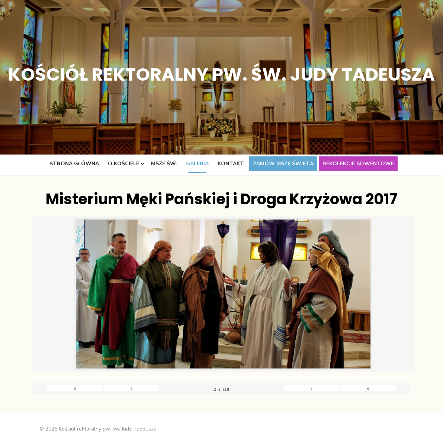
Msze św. (164, 163)
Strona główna (74, 163)
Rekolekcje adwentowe (358, 163)
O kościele (123, 163)
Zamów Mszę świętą (283, 163)
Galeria (197, 163)
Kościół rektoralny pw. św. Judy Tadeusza (221, 74)
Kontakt (231, 163)
